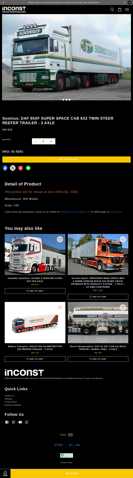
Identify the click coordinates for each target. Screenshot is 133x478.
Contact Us (9, 396)
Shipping (8, 399)
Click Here (116, 211)
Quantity (6, 139)
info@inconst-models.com (75, 211)
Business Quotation (13, 405)
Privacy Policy (11, 402)
